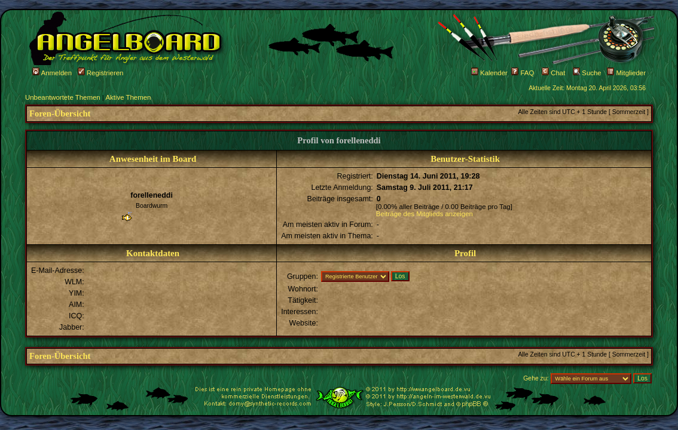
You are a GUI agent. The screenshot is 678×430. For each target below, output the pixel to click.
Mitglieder (626, 72)
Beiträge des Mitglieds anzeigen (424, 213)
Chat (553, 72)
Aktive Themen (128, 97)
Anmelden (52, 72)
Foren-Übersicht (59, 113)
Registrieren (101, 72)
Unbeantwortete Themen (62, 97)
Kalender (489, 72)
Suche (587, 72)
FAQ (522, 72)
